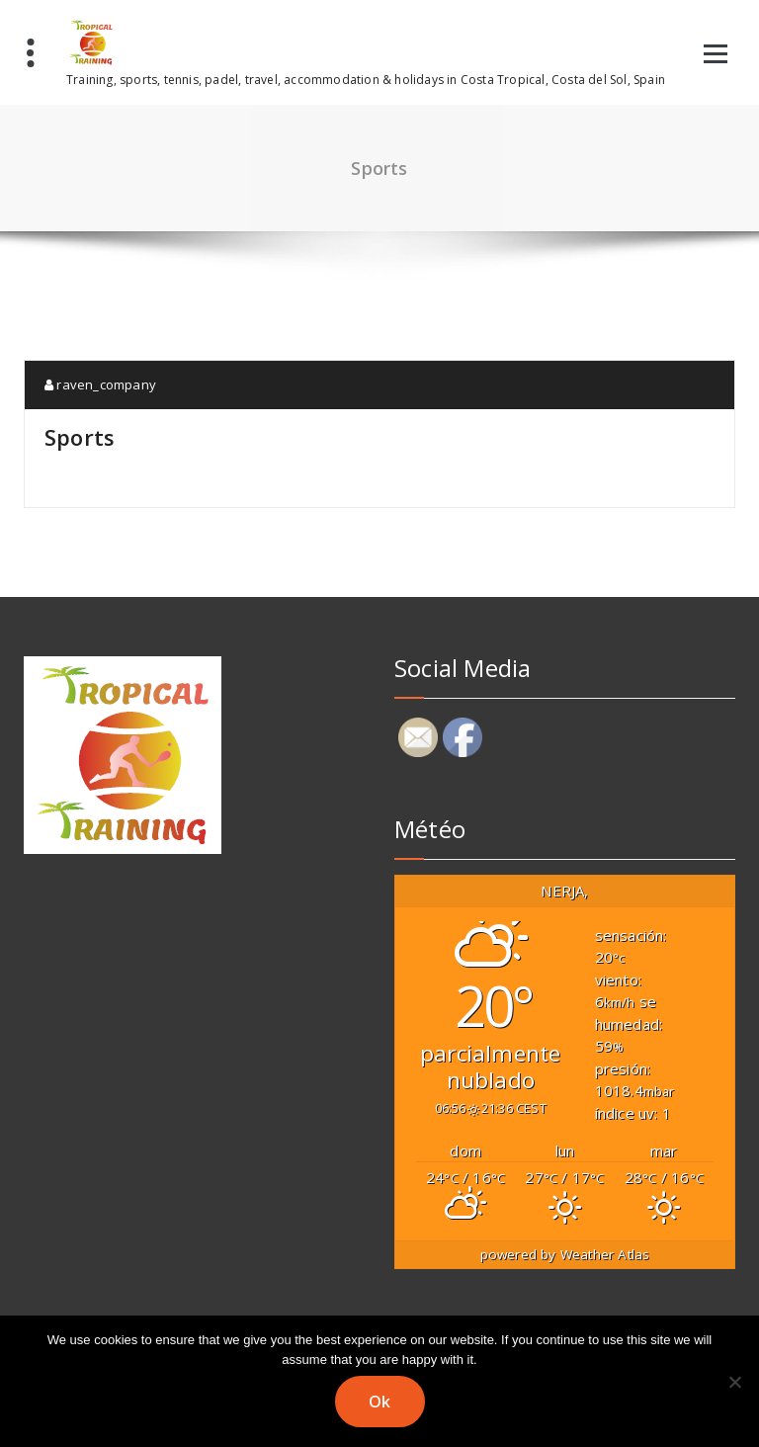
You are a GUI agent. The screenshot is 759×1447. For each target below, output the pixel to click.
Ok (380, 1401)
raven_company (100, 384)
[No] (734, 1382)
